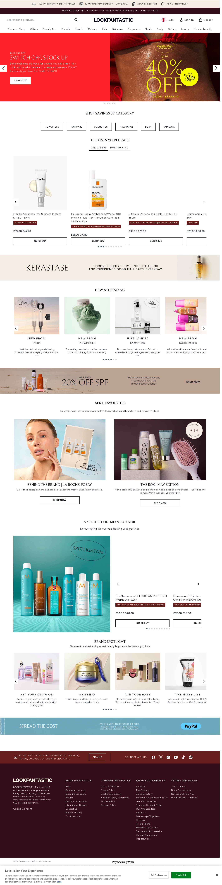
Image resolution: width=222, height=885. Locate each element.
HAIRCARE (76, 127)
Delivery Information (76, 854)
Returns (69, 851)
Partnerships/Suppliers (147, 869)
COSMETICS (101, 127)
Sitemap (140, 873)
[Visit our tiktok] (183, 810)
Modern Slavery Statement (115, 851)
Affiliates (140, 866)
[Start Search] (76, 19)
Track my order (73, 869)
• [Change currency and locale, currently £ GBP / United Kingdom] (168, 20)
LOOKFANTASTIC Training (184, 851)
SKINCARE (169, 127)
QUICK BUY (40, 241)
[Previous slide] (3, 68)
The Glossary (142, 843)
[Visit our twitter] (161, 810)
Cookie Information (111, 847)
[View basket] (206, 20)
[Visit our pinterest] (190, 810)
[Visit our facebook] (153, 810)
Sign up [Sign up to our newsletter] (97, 810)
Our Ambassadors (145, 862)
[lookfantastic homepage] (113, 20)
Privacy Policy (108, 843)
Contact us (71, 862)
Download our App (75, 843)
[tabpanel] (109, 201)
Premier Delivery (74, 866)
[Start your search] (42, 19)
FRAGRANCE (126, 127)
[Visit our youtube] (175, 810)
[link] (187, 20)
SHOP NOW (20, 80)
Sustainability (108, 854)
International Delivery (76, 858)
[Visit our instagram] (168, 810)
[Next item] (203, 201)
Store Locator (178, 839)
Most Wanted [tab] (119, 147)
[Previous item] (15, 201)
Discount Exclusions (76, 847)
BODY (148, 127)
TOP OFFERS (52, 127)
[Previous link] (15, 328)
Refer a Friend (143, 877)
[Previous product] (117, 645)
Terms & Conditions (111, 839)
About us (141, 839)
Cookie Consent (22, 862)
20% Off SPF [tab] (98, 147)
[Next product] (198, 645)
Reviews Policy (108, 858)
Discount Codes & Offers (149, 858)
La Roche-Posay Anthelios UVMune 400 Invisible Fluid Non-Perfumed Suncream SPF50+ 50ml (96, 217)
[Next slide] (216, 68)
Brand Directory (144, 847)
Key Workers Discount (147, 881)
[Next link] (203, 328)
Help (68, 839)
